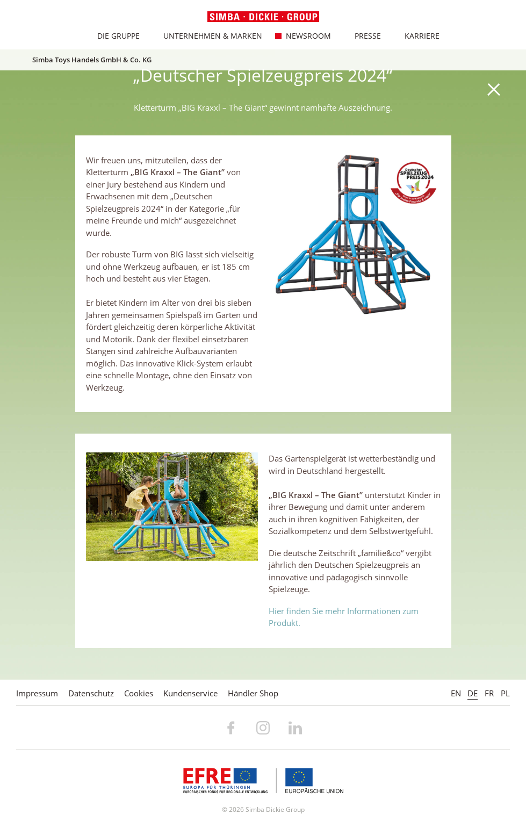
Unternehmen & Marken (207, 36)
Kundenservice (190, 693)
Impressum (37, 693)
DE (472, 693)
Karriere (416, 36)
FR (489, 693)
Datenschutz (91, 693)
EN (456, 693)
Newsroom (303, 36)
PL (505, 693)
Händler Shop (253, 693)
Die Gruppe (113, 36)
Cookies (138, 693)
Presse (362, 36)
